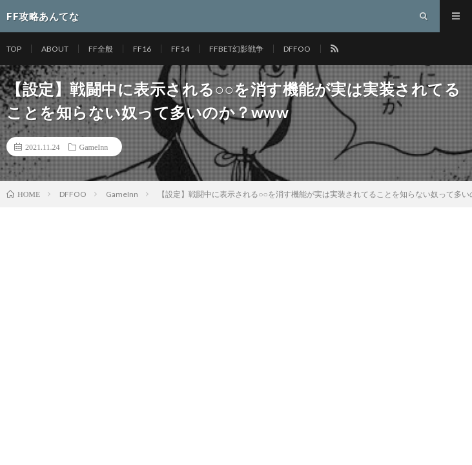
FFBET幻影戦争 (236, 49)
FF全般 (100, 49)
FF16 (142, 49)
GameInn (93, 146)
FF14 (180, 49)
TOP (13, 49)
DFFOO (297, 49)
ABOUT (54, 49)
